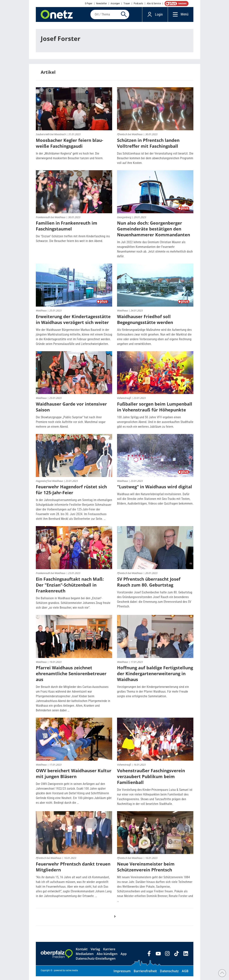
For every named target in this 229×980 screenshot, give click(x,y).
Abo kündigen (107, 957)
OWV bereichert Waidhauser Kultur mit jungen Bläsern (73, 777)
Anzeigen (115, 3)
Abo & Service (154, 3)
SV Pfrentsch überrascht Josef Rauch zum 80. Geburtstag (148, 585)
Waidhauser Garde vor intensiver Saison (71, 410)
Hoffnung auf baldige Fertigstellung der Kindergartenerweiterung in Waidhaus (155, 677)
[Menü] (174, 16)
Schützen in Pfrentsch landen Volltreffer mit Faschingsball (148, 146)
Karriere (109, 953)
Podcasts (138, 3)
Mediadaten (85, 957)
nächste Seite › (117, 923)
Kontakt (81, 953)
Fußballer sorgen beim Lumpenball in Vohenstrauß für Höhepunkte (154, 410)
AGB (185, 975)
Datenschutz (169, 975)
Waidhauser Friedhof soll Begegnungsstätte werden (145, 323)
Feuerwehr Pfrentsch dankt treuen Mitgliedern (73, 870)
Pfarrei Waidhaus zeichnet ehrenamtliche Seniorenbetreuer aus (71, 677)
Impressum (122, 975)
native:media (72, 974)
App (124, 957)
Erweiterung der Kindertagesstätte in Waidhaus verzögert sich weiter (73, 323)
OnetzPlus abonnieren (175, 3)
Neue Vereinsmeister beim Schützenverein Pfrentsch (146, 870)
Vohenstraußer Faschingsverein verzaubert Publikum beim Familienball (151, 780)
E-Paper (88, 3)
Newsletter (101, 3)
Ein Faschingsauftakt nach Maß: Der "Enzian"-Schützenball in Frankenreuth (70, 588)
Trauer (127, 3)
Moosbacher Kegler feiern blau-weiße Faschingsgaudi (69, 146)
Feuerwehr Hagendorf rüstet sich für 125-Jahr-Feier (71, 493)
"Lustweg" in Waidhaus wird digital (154, 490)
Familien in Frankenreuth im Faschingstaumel (66, 229)
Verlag (95, 953)
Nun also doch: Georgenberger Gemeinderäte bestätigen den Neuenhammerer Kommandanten (153, 232)
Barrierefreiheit (145, 975)
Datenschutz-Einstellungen (95, 962)
